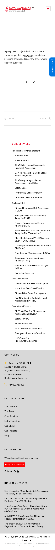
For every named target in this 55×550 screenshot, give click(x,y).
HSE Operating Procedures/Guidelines (26, 339)
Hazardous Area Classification (29, 288)
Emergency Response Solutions (30, 333)
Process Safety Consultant (39, 543)
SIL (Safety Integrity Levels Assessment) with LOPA (28, 181)
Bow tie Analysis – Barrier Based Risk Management (30, 174)
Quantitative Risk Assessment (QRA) (32, 253)
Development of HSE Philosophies (31, 283)
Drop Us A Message (14, 464)
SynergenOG (31, 536)
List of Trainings (12, 421)
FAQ (6, 435)
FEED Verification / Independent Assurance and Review (30, 312)
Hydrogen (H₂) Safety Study (28, 192)
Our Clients (10, 425)
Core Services (11, 416)
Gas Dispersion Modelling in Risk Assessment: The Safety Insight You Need (26, 492)
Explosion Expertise (24, 273)
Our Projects (10, 430)
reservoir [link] (28, 55)
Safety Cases (21, 187)
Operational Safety (21, 306)
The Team (9, 411)
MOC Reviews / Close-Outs (28, 328)
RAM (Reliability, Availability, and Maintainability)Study (31, 299)
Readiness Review (23, 323)
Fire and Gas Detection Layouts (30, 293)
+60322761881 (16, 384)
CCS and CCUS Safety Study (28, 197)
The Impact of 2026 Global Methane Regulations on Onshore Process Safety (23, 525)
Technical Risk (19, 203)
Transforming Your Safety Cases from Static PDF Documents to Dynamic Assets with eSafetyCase (25, 509)
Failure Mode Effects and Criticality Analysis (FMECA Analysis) (32, 231)
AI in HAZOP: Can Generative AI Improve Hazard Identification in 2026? (24, 517)
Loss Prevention (20, 278)
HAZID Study (21, 155)
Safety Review (22, 318)
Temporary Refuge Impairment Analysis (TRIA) (29, 259)
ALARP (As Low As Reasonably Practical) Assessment (30, 166)
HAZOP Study (22, 160)
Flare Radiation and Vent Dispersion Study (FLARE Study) (32, 239)
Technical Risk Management (28, 546)
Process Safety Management (26, 150)
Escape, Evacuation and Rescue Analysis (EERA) (30, 224)
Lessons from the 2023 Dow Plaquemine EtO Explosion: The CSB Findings (26, 499)
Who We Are (10, 406)
